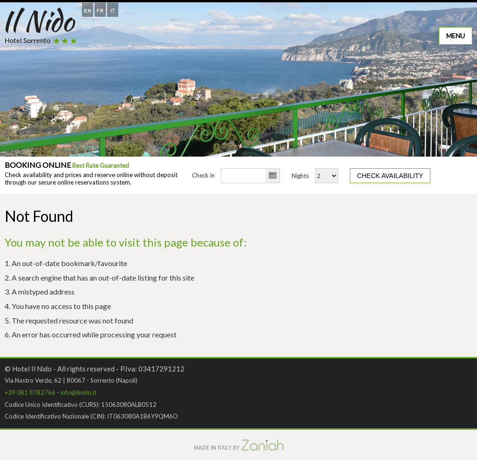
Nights (300, 175)
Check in (203, 175)
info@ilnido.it (78, 392)
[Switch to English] (87, 10)
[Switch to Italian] (112, 10)
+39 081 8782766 (30, 392)
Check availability (390, 175)
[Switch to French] (100, 10)
